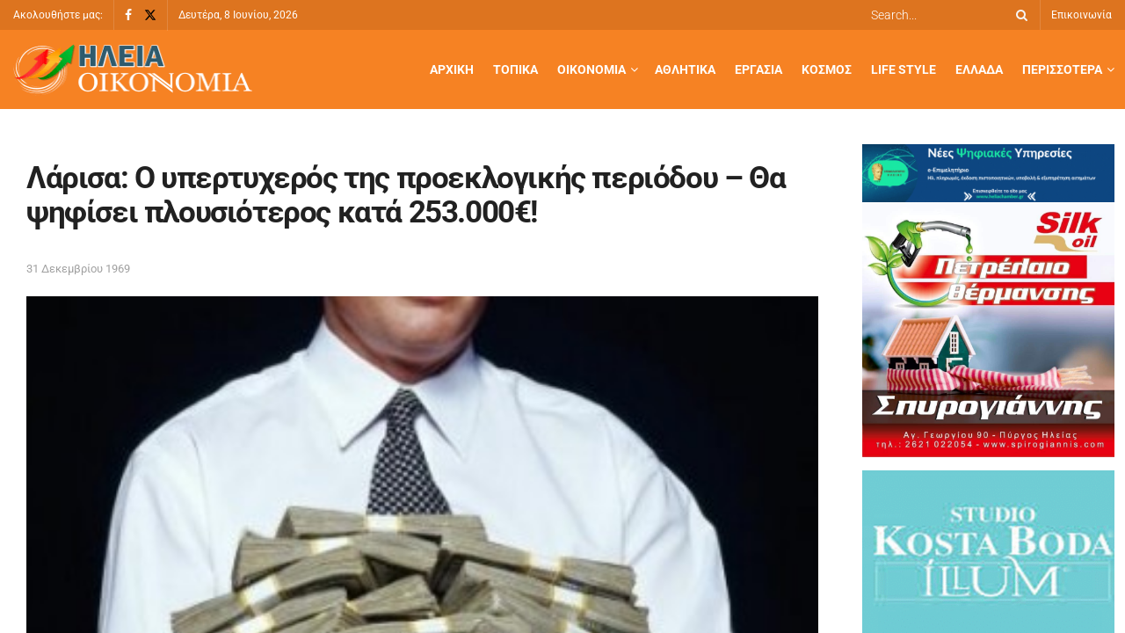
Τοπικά (515, 69)
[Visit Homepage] (132, 70)
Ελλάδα (979, 69)
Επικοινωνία (1081, 15)
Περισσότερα (1062, 69)
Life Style (903, 69)
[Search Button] (1018, 15)
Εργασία (758, 69)
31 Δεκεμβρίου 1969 (78, 268)
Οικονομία (591, 69)
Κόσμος (827, 69)
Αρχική (452, 69)
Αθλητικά (685, 69)
